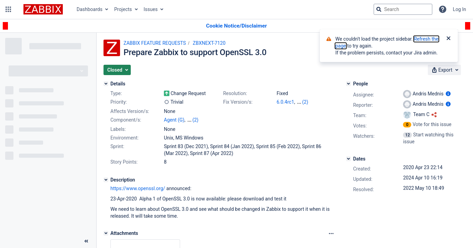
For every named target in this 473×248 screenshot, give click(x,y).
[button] (8, 9)
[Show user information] (448, 93)
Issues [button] (151, 9)
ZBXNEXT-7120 (209, 43)
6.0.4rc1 (285, 102)
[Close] (448, 38)
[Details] (106, 83)
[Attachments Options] (331, 233)
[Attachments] (106, 233)
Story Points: (124, 162)
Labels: (118, 129)
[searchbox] (403, 9)
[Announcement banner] (236, 26)
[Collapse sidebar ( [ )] (86, 241)
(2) (305, 102)
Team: (359, 115)
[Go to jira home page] (43, 9)
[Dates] (348, 158)
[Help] (442, 9)
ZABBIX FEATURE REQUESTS (155, 43)
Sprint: (117, 146)
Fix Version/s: (238, 102)
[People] (348, 83)
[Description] (106, 179)
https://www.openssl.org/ (137, 188)
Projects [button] (123, 9)
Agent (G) (174, 120)
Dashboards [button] (89, 9)
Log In (459, 9)
